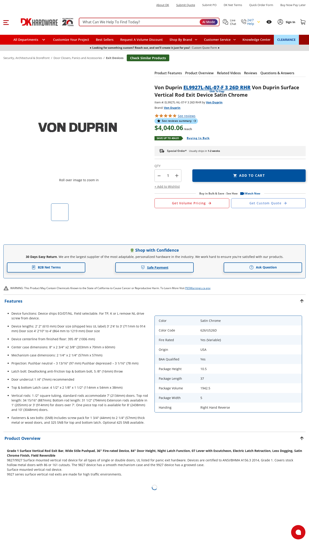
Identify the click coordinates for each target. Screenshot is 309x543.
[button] (6, 22)
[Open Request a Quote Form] (191, 203)
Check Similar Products (148, 58)
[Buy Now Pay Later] (293, 5)
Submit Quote (185, 5)
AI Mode (208, 22)
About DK (162, 5)
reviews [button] (186, 116)
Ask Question (263, 267)
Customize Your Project (71, 39)
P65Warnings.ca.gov (197, 288)
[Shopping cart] (303, 22)
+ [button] (177, 175)
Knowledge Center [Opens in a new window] (256, 39)
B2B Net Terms (46, 267)
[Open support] (298, 532)
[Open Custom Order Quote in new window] (268, 203)
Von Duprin (214, 102)
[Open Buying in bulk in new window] (196, 138)
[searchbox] (149, 22)
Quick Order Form (261, 5)
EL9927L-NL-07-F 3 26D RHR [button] (217, 87)
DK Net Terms (233, 5)
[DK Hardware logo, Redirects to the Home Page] (42, 22)
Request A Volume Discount (141, 39)
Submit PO (209, 5)
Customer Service (217, 39)
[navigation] (220, 40)
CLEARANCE (286, 39)
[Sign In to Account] (290, 22)
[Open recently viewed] (269, 22)
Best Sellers (105, 39)
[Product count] (167, 175)
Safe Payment (154, 267)
